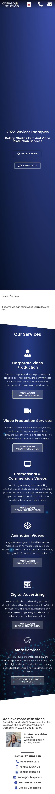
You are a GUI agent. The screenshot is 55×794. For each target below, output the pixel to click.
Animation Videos (27, 535)
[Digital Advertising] (27, 584)
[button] (29, 4)
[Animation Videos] (27, 525)
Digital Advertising (28, 594)
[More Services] (27, 640)
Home (4, 296)
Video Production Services (27, 420)
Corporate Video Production (27, 365)
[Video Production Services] (27, 411)
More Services (27, 650)
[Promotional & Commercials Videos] (27, 464)
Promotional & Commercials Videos (27, 476)
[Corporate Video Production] (27, 353)
